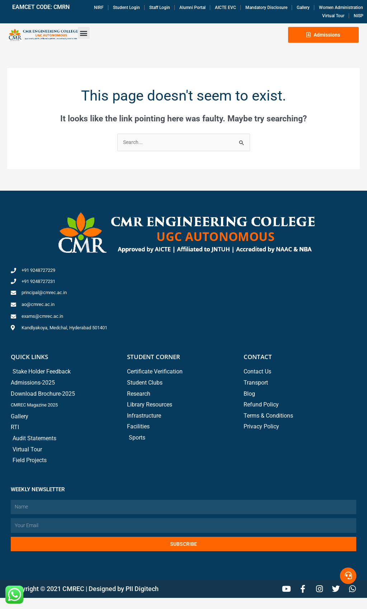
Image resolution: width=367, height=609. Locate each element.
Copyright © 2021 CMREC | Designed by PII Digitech (85, 600)
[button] (84, 35)
